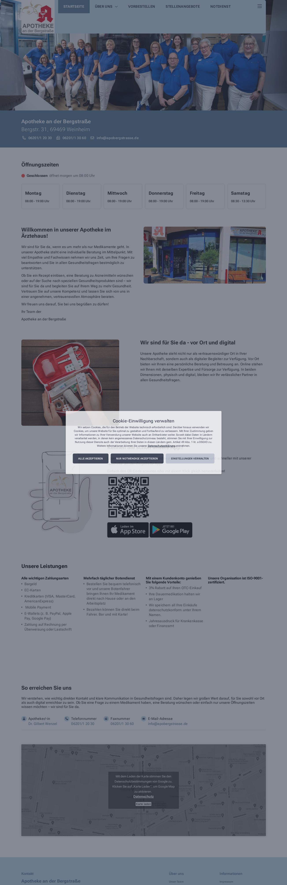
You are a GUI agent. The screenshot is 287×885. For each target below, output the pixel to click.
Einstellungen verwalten (190, 458)
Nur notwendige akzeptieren (137, 458)
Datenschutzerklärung (161, 445)
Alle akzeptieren (90, 458)
